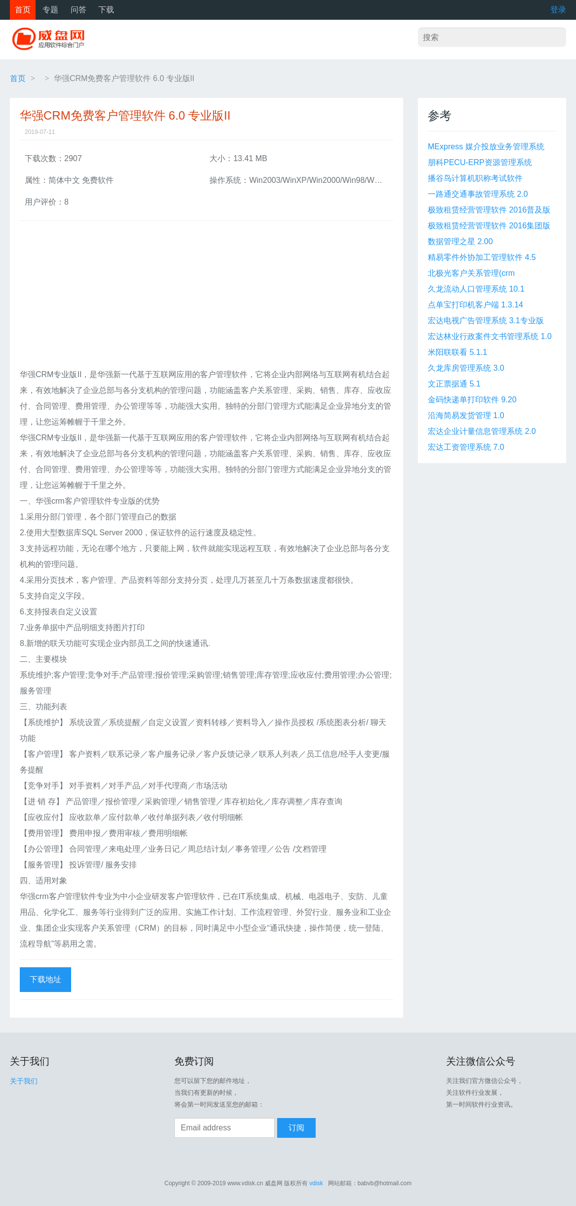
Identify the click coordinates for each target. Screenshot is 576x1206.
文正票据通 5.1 (454, 384)
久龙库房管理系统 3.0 (466, 368)
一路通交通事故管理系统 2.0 (478, 194)
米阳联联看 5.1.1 (457, 352)
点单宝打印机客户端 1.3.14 (475, 305)
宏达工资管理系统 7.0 (466, 447)
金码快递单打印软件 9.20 (472, 399)
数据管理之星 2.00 (460, 241)
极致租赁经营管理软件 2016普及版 (489, 210)
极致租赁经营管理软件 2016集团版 (489, 225)
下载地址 (45, 979)
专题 (50, 9)
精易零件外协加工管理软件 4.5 (482, 257)
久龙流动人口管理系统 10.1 (476, 289)
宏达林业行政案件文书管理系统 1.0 (490, 336)
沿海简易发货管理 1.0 (466, 415)
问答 (78, 9)
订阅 (296, 1127)
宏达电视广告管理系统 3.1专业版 (486, 320)
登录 (558, 9)
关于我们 (24, 1081)
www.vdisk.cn (245, 1183)
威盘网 (52, 39)
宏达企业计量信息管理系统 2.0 (482, 431)
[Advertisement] (206, 297)
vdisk (316, 1183)
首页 (23, 9)
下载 (106, 9)
